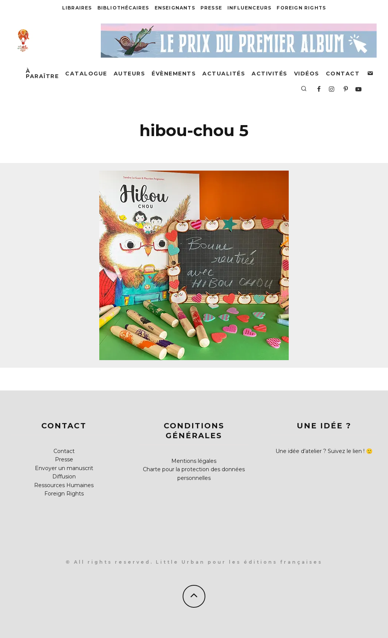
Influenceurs (249, 8)
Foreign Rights (301, 8)
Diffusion (64, 476)
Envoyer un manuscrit (64, 468)
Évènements (174, 73)
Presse (211, 8)
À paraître (42, 73)
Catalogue (86, 73)
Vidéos (306, 73)
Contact (343, 73)
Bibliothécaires (123, 8)
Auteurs (130, 73)
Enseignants (175, 8)
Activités (270, 73)
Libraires (77, 8)
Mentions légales (193, 461)
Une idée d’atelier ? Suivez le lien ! (320, 451)
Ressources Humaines (64, 485)
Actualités (223, 73)
